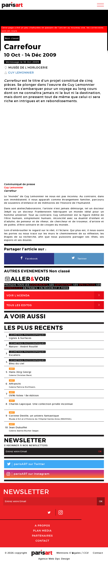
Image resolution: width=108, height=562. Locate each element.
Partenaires (42, 535)
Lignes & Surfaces (20, 338)
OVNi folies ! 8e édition (24, 395)
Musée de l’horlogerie (28, 67)
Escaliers (14, 355)
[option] (54, 143)
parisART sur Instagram (28, 474)
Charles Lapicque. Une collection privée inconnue (41, 404)
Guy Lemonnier (21, 72)
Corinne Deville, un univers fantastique (34, 415)
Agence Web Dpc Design (54, 558)
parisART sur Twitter (24, 464)
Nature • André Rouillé (23, 346)
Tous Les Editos (55, 305)
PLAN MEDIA (42, 530)
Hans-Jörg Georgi (20, 372)
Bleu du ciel (16, 363)
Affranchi (15, 383)
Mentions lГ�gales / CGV (73, 552)
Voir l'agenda (55, 295)
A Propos (42, 525)
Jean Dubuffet (18, 427)
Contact (42, 540)
